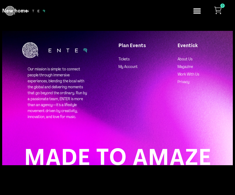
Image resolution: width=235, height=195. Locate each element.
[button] (197, 11)
